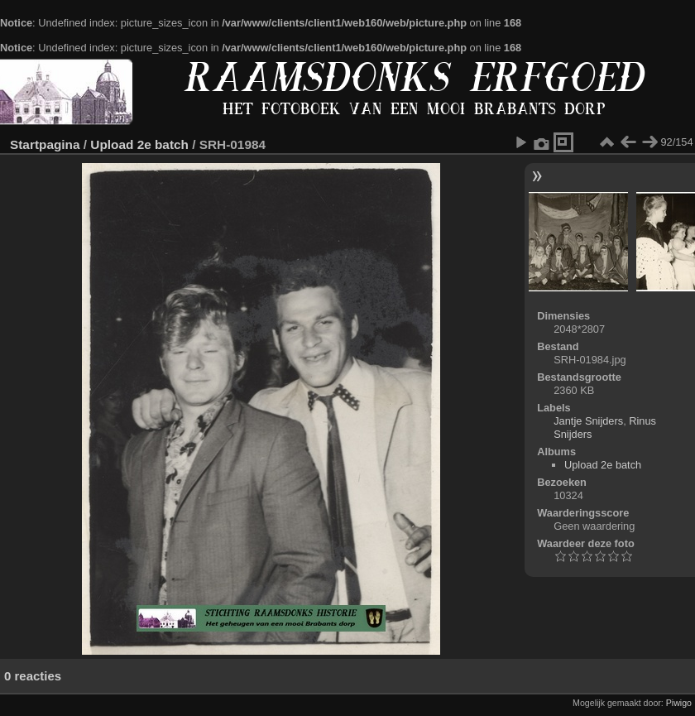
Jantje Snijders (588, 421)
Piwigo (679, 703)
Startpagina (45, 144)
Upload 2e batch (139, 144)
